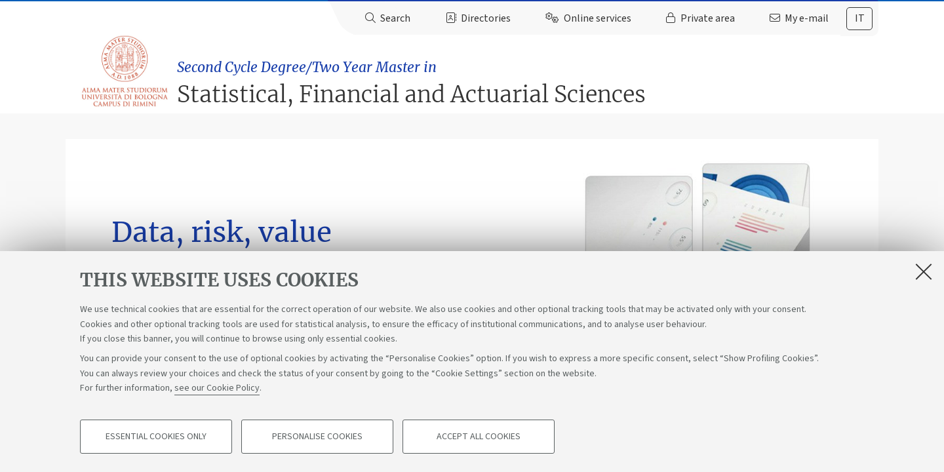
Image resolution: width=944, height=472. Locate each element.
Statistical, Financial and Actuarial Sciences (530, 77)
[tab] (859, 18)
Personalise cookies (317, 436)
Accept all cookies (479, 436)
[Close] (923, 271)
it (860, 18)
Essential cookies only (156, 436)
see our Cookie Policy (217, 388)
